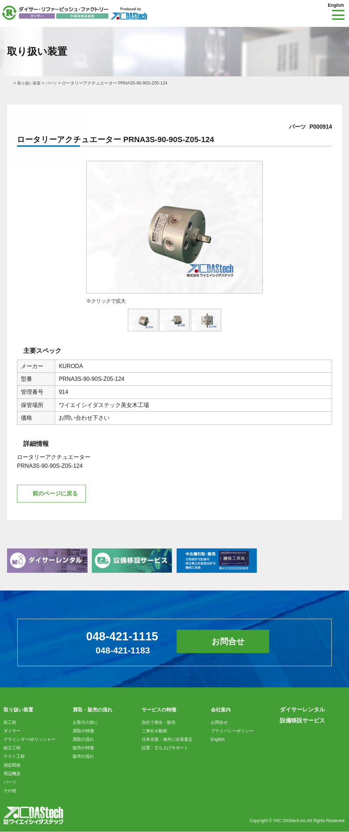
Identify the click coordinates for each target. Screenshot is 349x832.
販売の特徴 (83, 748)
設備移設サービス (302, 721)
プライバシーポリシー (232, 731)
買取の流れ (83, 739)
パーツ (53, 83)
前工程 (10, 722)
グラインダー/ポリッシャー (29, 739)
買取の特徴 (83, 731)
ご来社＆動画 (154, 731)
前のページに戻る (55, 494)
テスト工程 (14, 756)
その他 (10, 791)
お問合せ (231, 642)
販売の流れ (83, 756)
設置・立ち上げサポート (165, 748)
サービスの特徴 (159, 710)
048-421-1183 (121, 650)
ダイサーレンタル (302, 710)
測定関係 (12, 765)
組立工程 (12, 748)
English (335, 5)
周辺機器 (12, 774)
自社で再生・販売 (159, 722)
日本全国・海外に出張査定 (167, 739)
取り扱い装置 (30, 83)
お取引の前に (85, 722)
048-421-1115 (120, 636)
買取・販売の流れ (92, 710)
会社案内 (221, 710)
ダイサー (12, 731)
